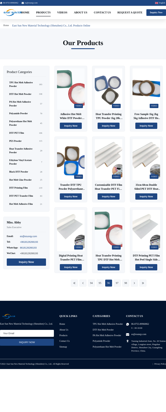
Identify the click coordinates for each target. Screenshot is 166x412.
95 (100, 283)
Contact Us (102, 12)
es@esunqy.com (31, 3)
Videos (62, 12)
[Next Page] (134, 283)
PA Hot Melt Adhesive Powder (107, 335)
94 (91, 283)
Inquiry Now (156, 12)
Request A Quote (129, 12)
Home (25, 12)
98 (125, 283)
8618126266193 (28, 247)
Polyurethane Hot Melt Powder (107, 347)
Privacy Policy (160, 364)
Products (43, 12)
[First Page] (74, 283)
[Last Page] (142, 283)
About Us (80, 12)
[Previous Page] (82, 283)
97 (117, 283)
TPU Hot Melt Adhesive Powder (108, 324)
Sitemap (63, 347)
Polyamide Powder (101, 341)
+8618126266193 (29, 242)
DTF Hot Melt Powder (103, 330)
